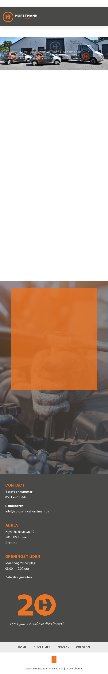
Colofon (83, 647)
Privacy (63, 647)
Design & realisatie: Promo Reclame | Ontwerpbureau (54, 668)
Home (22, 647)
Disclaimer (42, 647)
